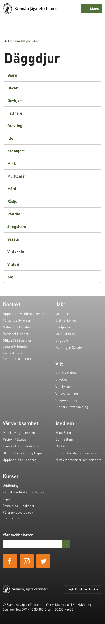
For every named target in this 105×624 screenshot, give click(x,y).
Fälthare (14, 112)
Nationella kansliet (17, 327)
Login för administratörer (82, 589)
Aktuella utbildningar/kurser (24, 492)
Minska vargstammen (19, 432)
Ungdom (61, 340)
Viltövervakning (66, 393)
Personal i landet (15, 334)
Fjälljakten (63, 327)
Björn (12, 75)
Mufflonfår (16, 175)
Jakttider (62, 313)
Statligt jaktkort (66, 320)
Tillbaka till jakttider (23, 41)
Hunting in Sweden (69, 347)
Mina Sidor (63, 432)
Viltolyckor (63, 387)
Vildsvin (14, 264)
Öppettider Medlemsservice (23, 313)
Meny (92, 8)
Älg (10, 276)
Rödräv (13, 213)
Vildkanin (15, 251)
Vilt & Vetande (66, 373)
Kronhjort (16, 150)
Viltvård (61, 380)
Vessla (13, 238)
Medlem (61, 446)
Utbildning (11, 485)
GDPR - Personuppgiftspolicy (25, 453)
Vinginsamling (66, 400)
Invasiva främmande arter (22, 446)
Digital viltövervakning (71, 407)
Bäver (12, 87)
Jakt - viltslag (65, 334)
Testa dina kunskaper (18, 506)
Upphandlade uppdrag (20, 460)
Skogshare (16, 226)
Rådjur (13, 201)
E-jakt (7, 499)
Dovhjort (15, 100)
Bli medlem (64, 439)
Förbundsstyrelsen (17, 320)
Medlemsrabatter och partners (78, 460)
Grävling (14, 125)
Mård (11, 188)
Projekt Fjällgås (14, 439)
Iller (11, 138)
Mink (11, 163)
